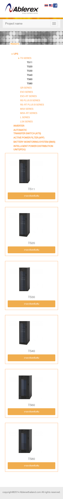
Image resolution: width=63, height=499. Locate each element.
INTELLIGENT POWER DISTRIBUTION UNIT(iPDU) (33, 147)
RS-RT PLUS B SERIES (32, 105)
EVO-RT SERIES (28, 96)
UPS (15, 54)
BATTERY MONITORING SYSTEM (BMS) (34, 142)
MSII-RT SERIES (28, 113)
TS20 (29, 67)
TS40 (29, 75)
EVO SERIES (26, 92)
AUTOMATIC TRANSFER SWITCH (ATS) (27, 131)
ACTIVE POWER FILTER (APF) (28, 138)
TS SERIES (25, 58)
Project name (13, 23)
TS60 (29, 79)
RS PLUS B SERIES (30, 100)
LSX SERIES (26, 122)
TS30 (29, 71)
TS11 (29, 62)
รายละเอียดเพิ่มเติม (31, 196)
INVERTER (18, 126)
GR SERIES (26, 88)
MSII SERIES (26, 109)
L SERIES (25, 117)
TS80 (29, 83)
